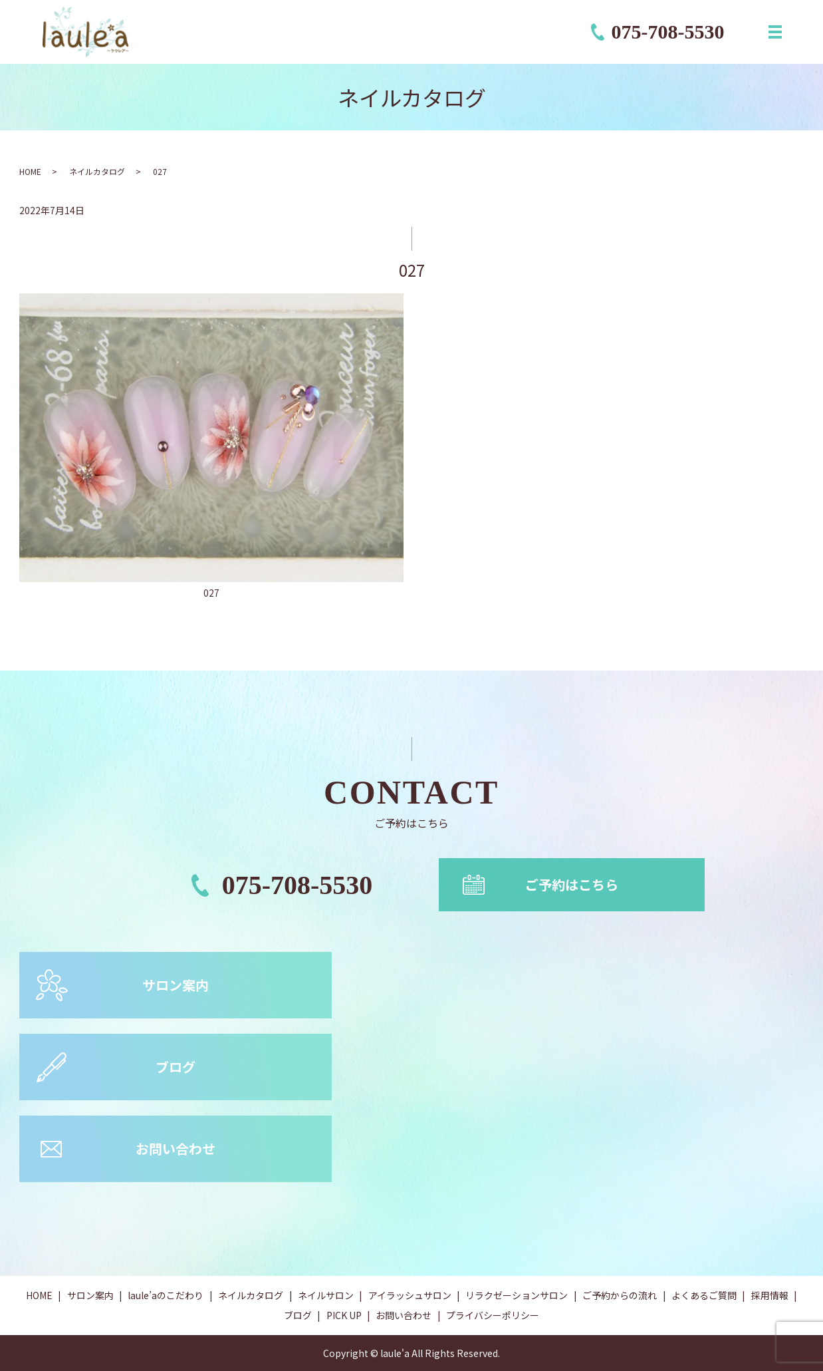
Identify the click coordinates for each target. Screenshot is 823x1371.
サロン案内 (175, 984)
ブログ (175, 1066)
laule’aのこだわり (165, 1295)
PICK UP (344, 1315)
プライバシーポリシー (492, 1315)
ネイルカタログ (97, 171)
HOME (30, 171)
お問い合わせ (175, 1148)
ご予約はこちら (571, 884)
